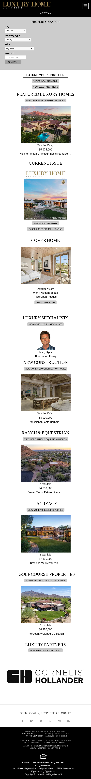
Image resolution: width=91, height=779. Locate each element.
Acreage (50, 736)
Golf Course (61, 736)
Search (13, 62)
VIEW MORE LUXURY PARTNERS (45, 650)
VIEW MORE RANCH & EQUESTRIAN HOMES (45, 439)
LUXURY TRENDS (54, 748)
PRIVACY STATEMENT (32, 742)
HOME (27, 731)
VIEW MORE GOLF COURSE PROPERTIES (45, 581)
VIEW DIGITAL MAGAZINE (45, 81)
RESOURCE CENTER (54, 740)
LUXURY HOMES (29, 746)
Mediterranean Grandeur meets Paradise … (45, 153)
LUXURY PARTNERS (61, 734)
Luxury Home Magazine (22, 768)
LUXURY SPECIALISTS (58, 731)
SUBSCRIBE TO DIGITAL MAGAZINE (45, 229)
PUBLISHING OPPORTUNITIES (32, 740)
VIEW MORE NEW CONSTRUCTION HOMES (45, 369)
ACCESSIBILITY (61, 742)
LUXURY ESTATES (61, 746)
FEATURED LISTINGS (40, 731)
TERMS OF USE (48, 742)
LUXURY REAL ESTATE (45, 746)
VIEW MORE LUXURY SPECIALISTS (45, 324)
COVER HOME (27, 734)
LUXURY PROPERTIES (38, 748)
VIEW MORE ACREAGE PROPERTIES (45, 510)
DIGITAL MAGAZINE (44, 734)
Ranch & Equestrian (35, 736)
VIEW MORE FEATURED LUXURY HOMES (45, 101)
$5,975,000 (45, 149)
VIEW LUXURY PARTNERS (45, 87)
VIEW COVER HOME (45, 302)
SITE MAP (67, 740)
